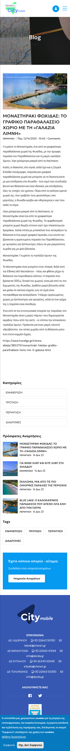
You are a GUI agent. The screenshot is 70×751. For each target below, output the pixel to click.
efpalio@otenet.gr (35, 666)
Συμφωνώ (9, 748)
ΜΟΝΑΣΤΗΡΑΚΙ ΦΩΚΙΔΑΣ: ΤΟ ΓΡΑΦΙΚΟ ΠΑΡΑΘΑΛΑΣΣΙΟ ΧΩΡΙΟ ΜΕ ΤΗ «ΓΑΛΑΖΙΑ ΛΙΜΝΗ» (43, 447)
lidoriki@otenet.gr (35, 645)
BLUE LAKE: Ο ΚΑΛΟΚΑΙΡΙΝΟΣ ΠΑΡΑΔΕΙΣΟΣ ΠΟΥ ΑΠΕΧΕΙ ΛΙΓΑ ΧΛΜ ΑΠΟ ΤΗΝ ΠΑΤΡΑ (43, 504)
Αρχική (35, 44)
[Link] (14, 8)
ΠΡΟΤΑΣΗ (12, 402)
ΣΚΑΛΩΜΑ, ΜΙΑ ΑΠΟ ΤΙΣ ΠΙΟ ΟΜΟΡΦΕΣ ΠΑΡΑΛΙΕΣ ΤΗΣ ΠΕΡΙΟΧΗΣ (43, 483)
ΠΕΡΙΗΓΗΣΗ (9, 138)
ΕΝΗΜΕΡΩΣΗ (14, 392)
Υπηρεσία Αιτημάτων (26, 578)
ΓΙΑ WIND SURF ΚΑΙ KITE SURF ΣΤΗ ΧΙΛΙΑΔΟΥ (42, 464)
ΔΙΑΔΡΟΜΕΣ (13, 422)
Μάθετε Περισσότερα (14, 740)
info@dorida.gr (35, 656)
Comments (54, 138)
